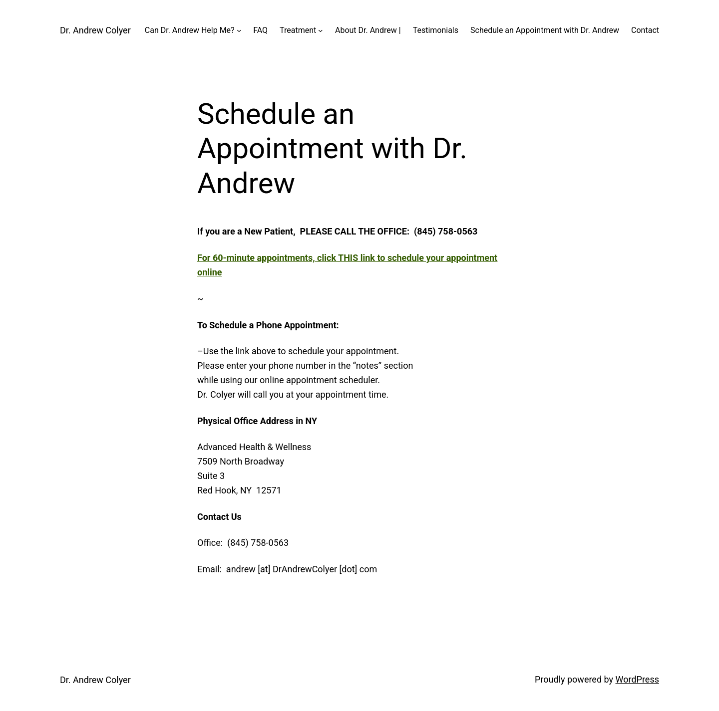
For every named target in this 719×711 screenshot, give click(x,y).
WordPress (637, 679)
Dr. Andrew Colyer (95, 30)
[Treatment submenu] (320, 30)
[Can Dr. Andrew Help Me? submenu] (239, 30)
